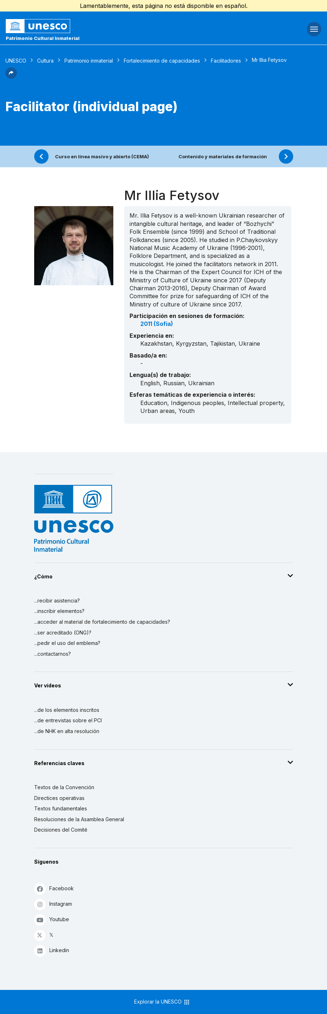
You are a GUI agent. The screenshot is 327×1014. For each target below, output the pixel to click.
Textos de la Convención (64, 787)
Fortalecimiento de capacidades (162, 61)
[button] (11, 76)
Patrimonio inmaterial (88, 61)
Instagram (53, 904)
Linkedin (51, 950)
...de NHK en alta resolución (66, 731)
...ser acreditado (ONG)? (62, 632)
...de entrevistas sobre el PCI (68, 720)
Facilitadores (226, 61)
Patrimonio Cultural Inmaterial (43, 38)
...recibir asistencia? (57, 600)
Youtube (51, 919)
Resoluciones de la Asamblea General (79, 819)
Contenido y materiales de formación (222, 156)
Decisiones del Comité (60, 830)
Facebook (54, 888)
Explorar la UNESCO (162, 1002)
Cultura (45, 61)
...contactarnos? (52, 654)
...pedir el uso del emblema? (67, 643)
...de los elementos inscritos (66, 710)
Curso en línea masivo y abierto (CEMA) (102, 156)
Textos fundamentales (60, 808)
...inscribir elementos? (59, 611)
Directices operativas (59, 798)
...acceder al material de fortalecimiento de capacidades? (102, 622)
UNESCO (15, 61)
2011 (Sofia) (156, 323)
